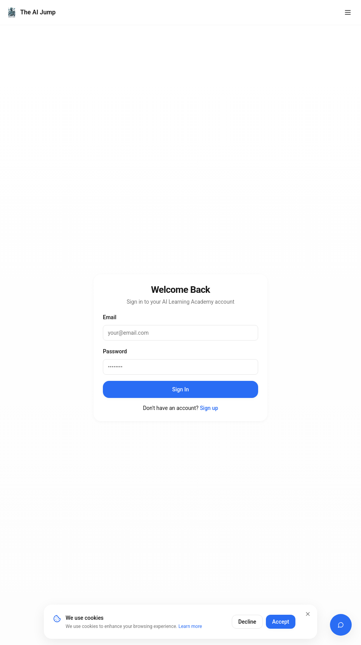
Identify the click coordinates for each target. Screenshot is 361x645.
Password (115, 351)
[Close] (308, 614)
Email (109, 317)
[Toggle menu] (348, 12)
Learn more (190, 626)
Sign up (209, 408)
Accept (280, 622)
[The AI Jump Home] (31, 12)
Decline (247, 622)
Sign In (180, 389)
